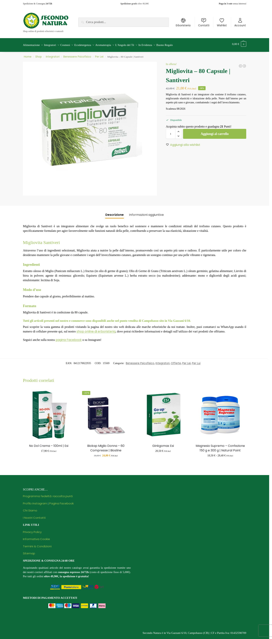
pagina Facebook (69, 338)
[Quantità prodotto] (170, 132)
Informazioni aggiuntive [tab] (146, 212)
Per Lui (196, 361)
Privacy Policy (32, 530)
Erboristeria (183, 22)
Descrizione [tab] (114, 212)
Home (27, 54)
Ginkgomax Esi (163, 444)
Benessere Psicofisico (77, 54)
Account (240, 22)
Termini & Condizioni (37, 544)
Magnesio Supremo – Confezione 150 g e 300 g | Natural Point (220, 446)
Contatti (203, 22)
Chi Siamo (30, 508)
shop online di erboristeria (96, 329)
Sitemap (29, 551)
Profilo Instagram (35, 501)
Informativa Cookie (36, 537)
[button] (239, 44)
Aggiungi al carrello (215, 132)
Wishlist (222, 22)
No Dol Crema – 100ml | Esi (48, 444)
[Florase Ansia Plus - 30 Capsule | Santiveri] (240, 64)
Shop (38, 54)
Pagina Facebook (61, 501)
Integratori (53, 54)
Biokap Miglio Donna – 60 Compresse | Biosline (105, 446)
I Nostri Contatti (34, 516)
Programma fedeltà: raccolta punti (48, 494)
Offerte (176, 361)
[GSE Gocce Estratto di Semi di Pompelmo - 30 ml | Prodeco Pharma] (244, 64)
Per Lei (99, 54)
